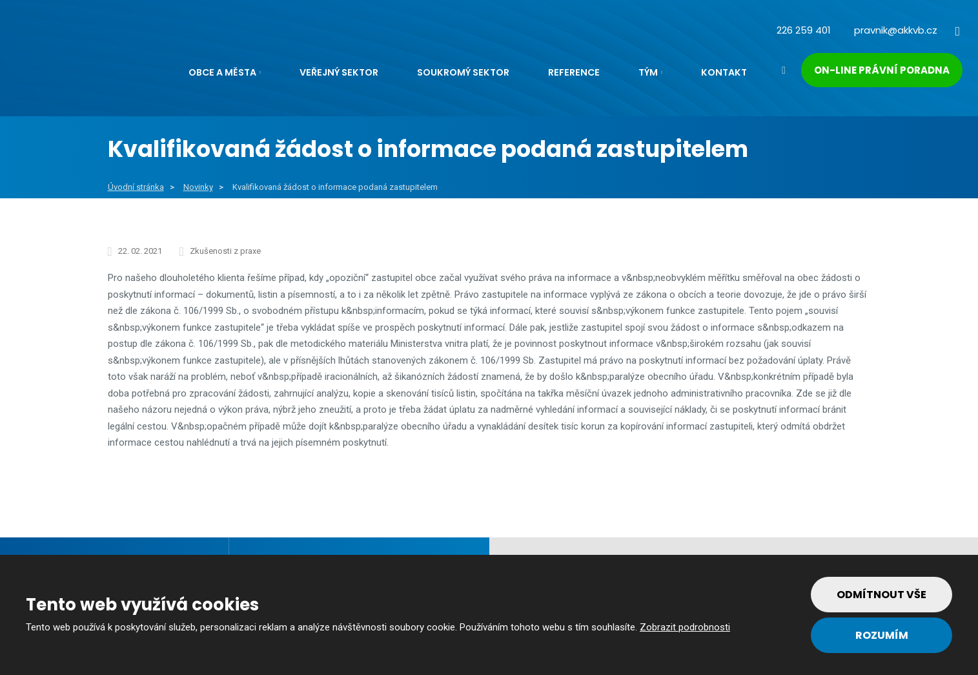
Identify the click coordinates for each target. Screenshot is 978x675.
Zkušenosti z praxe (225, 251)
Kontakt (724, 72)
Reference (574, 72)
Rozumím (881, 635)
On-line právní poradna (882, 70)
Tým (648, 72)
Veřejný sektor (339, 72)
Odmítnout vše (881, 594)
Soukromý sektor (463, 72)
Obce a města (222, 72)
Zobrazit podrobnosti (685, 627)
